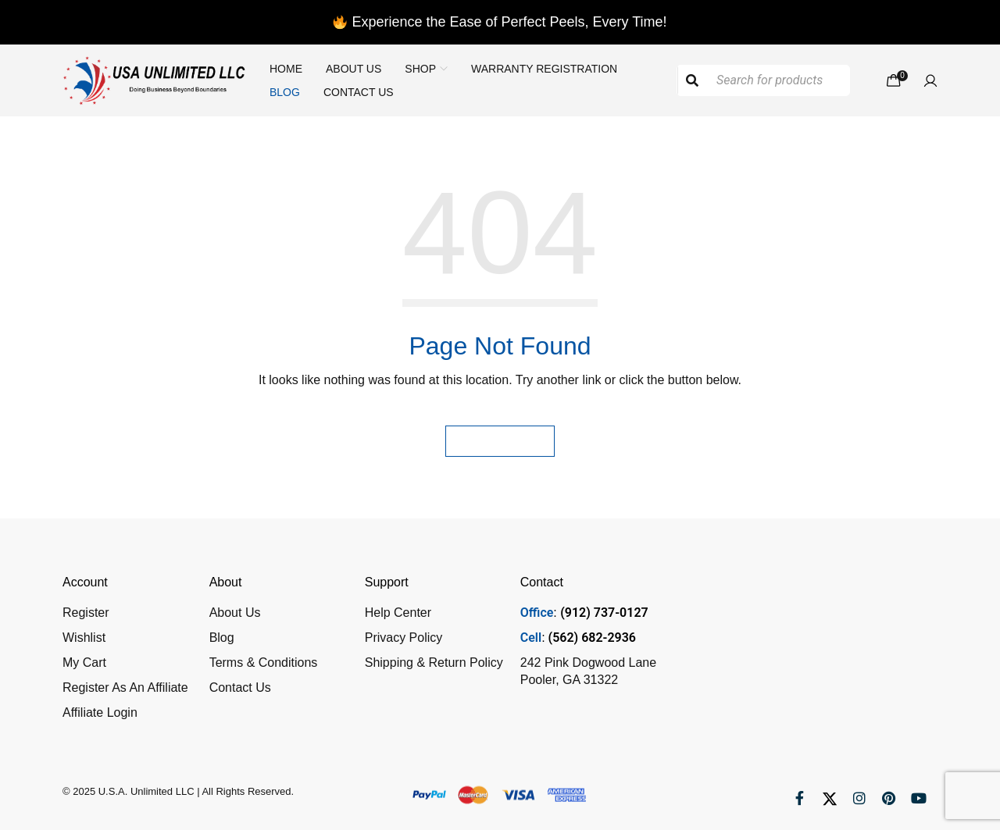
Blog (221, 637)
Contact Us (240, 687)
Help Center (398, 612)
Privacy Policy (404, 637)
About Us (235, 612)
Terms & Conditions (263, 662)
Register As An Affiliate (125, 687)
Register (85, 612)
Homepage (500, 441)
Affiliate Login (100, 712)
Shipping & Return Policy (434, 662)
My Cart (84, 662)
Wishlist (83, 637)
